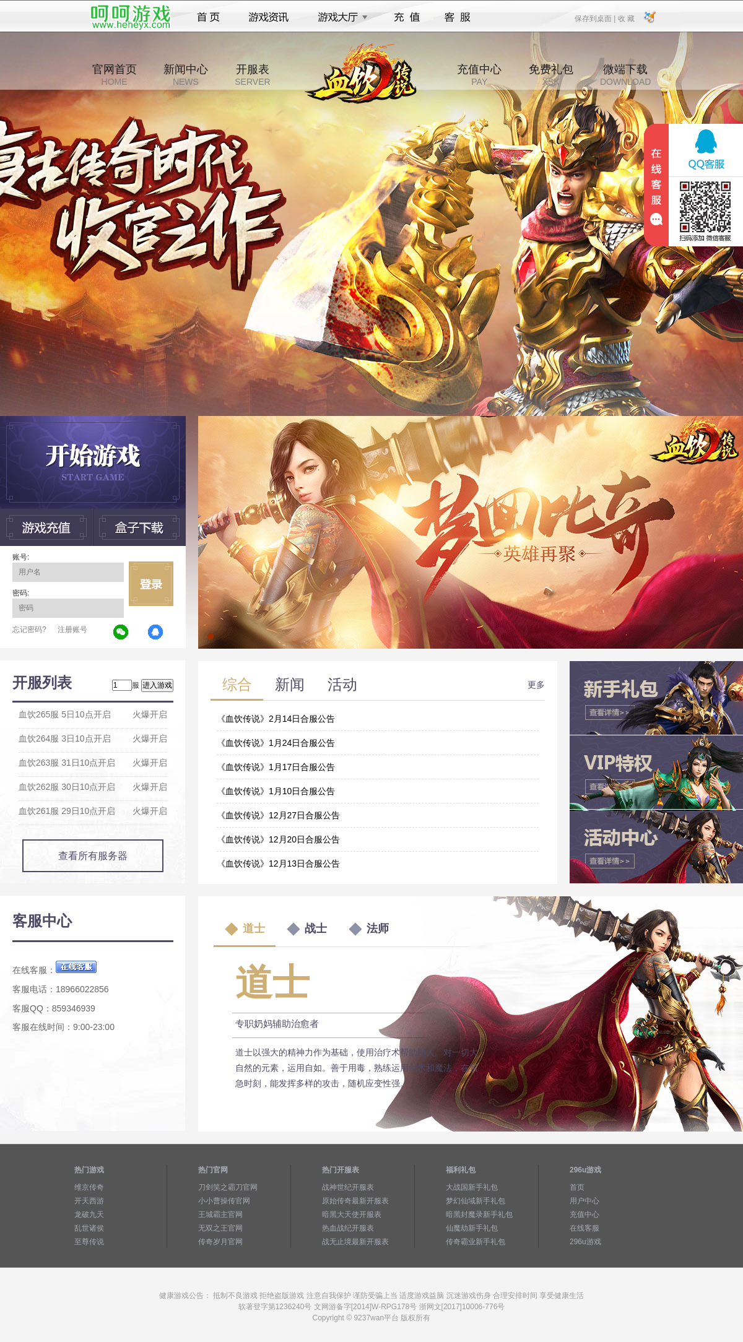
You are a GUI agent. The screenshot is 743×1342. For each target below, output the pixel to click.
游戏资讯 (268, 17)
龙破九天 (89, 1214)
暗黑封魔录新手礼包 (479, 1214)
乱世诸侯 (89, 1228)
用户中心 (584, 1201)
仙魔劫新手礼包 (472, 1228)
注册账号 (72, 629)
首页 (208, 17)
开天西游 (89, 1201)
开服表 (252, 75)
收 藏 (625, 18)
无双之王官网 (220, 1228)
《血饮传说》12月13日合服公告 (278, 863)
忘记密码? (29, 629)
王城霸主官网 (220, 1214)
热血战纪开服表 (348, 1228)
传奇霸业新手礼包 (475, 1241)
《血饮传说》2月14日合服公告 (276, 719)
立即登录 (151, 583)
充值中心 (479, 75)
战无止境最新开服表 (355, 1241)
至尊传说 (89, 1241)
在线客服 (584, 1228)
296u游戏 (585, 1241)
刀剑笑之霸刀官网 (228, 1187)
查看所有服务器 (93, 856)
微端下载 (625, 75)
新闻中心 (185, 75)
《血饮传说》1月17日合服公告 (276, 767)
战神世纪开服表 (348, 1187)
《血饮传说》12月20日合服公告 (278, 839)
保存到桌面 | (595, 18)
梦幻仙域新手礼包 (475, 1201)
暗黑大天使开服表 (351, 1214)
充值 (406, 17)
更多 (536, 685)
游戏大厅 (339, 17)
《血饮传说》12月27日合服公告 (278, 815)
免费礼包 (551, 75)
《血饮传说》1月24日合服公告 (276, 743)
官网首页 (114, 75)
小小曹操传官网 (224, 1201)
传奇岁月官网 (220, 1241)
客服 (457, 17)
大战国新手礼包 (472, 1187)
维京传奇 (89, 1187)
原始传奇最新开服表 (355, 1201)
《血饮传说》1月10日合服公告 (276, 791)
